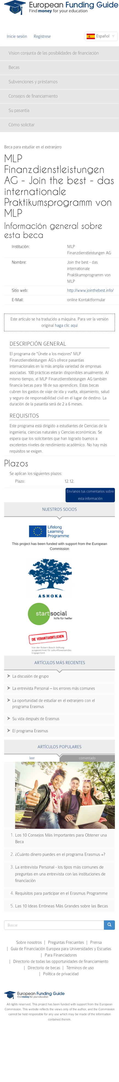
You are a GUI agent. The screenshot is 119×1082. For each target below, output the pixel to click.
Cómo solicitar (21, 124)
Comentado (87, 758)
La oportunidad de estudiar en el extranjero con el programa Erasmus (53, 703)
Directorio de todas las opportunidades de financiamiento (60, 961)
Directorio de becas (44, 968)
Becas (13, 67)
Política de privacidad (61, 974)
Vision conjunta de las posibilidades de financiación (53, 53)
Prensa (96, 942)
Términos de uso (80, 968)
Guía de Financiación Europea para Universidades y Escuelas (61, 949)
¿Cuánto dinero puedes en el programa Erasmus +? (60, 854)
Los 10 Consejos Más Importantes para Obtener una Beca (61, 839)
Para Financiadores (61, 955)
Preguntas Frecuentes (66, 942)
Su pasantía (18, 110)
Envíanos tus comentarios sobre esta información (90, 495)
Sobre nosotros (29, 942)
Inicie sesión (17, 36)
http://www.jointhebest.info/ (90, 290)
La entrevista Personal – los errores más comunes (53, 688)
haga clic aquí (66, 325)
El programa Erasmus (30, 731)
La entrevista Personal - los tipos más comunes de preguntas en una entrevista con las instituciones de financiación (60, 874)
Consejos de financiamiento (33, 96)
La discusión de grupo (30, 676)
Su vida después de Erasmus (35, 719)
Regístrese (42, 36)
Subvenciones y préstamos (33, 81)
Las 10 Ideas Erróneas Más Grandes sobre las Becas (61, 906)
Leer (42, 757)
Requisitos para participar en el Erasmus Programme (61, 893)
